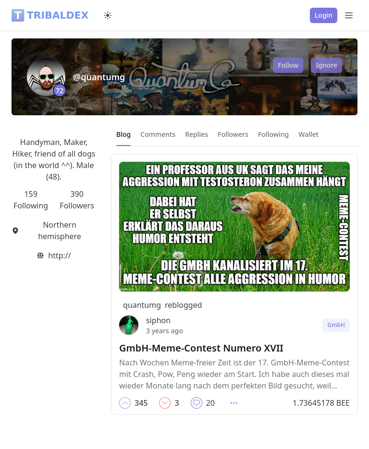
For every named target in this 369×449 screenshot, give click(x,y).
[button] (125, 403)
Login (323, 15)
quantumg (142, 305)
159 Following (30, 200)
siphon (158, 320)
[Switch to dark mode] (107, 15)
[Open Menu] (348, 15)
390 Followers (77, 200)
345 (141, 403)
